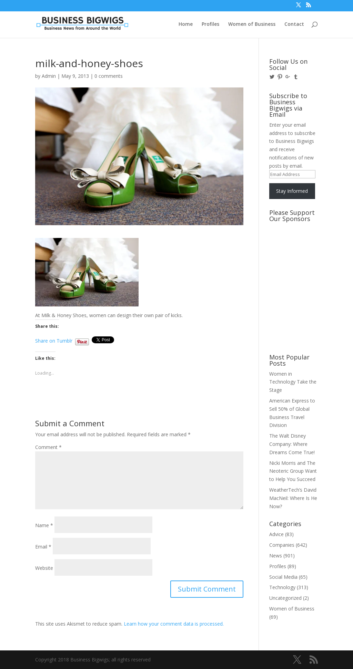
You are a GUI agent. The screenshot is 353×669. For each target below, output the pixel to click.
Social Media (283, 577)
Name (44, 525)
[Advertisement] (300, 251)
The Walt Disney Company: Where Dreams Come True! (292, 444)
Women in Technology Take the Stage (292, 382)
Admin (49, 76)
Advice (276, 534)
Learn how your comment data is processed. (174, 623)
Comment (48, 447)
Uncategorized (285, 598)
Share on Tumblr (53, 340)
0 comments (108, 76)
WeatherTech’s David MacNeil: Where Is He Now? (293, 498)
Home (186, 24)
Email (43, 546)
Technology (282, 587)
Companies (281, 545)
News (275, 555)
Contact (294, 24)
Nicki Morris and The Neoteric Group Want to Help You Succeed (293, 471)
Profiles (210, 24)
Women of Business (251, 24)
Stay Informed (292, 191)
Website (44, 568)
